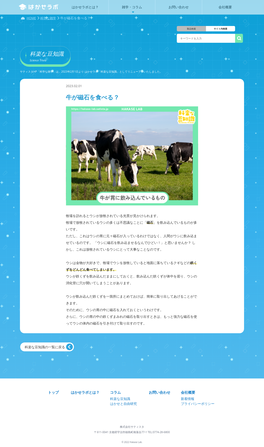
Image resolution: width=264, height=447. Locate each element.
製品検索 (191, 28)
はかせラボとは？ (85, 392)
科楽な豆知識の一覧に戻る (45, 347)
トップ (53, 392)
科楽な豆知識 (120, 398)
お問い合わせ (159, 392)
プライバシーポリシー (197, 403)
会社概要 (188, 392)
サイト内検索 (220, 28)
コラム (115, 392)
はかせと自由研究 (123, 403)
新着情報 (187, 398)
